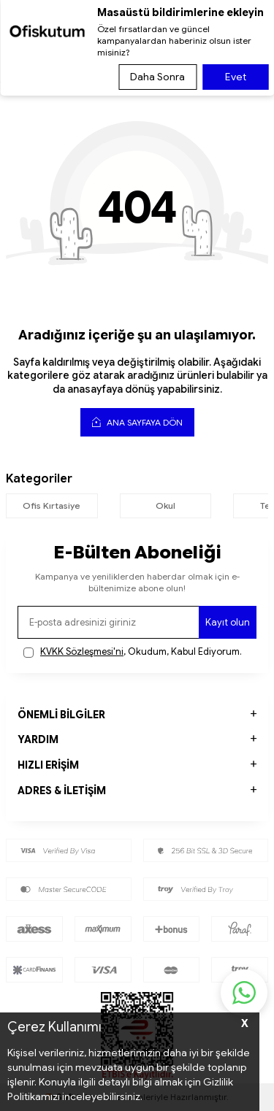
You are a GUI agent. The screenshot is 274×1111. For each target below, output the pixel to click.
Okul (165, 505)
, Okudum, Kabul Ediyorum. (132, 651)
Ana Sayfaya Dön (137, 421)
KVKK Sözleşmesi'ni (81, 651)
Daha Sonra (157, 76)
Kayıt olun (227, 622)
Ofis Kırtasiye (51, 505)
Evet (235, 76)
